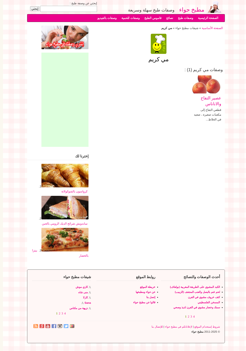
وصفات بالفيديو (104, 18)
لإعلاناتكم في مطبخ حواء (175, 326)
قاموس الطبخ (149, 18)
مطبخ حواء (190, 9)
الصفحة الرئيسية (205, 18)
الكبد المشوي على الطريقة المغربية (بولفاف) (192, 286)
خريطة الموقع (144, 286)
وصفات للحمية (127, 18)
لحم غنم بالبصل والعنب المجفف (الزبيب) (194, 292)
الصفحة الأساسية (209, 28)
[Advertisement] (62, 100)
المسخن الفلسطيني (206, 302)
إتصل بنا (147, 297)
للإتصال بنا (154, 326)
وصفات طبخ (182, 18)
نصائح (166, 18)
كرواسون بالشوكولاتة (71, 191)
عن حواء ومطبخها (142, 292)
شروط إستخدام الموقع (204, 326)
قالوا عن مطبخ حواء (141, 302)
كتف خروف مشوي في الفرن (201, 297)
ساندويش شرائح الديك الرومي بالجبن (62, 223)
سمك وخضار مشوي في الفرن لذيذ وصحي (193, 307)
